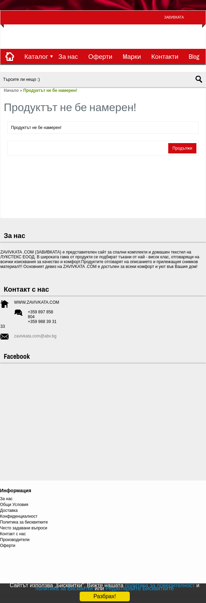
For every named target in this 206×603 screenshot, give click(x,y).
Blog (194, 56)
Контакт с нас (13, 533)
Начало (11, 90)
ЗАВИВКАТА (174, 17)
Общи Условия (14, 504)
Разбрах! (104, 596)
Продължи (182, 148)
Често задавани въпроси (23, 528)
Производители (15, 539)
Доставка (9, 510)
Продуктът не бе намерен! (50, 90)
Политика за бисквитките (24, 522)
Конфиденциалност (18, 516)
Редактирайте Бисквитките (139, 588)
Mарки (132, 56)
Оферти (100, 56)
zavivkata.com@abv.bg (35, 336)
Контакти (165, 56)
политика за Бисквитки (64, 588)
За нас (68, 56)
